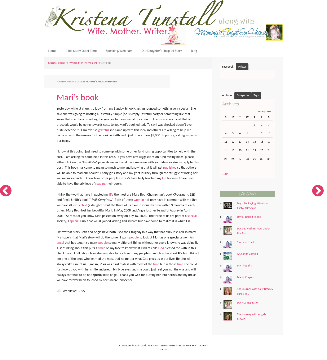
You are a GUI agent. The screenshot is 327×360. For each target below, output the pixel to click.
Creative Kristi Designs (195, 345)
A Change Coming (247, 254)
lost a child (79, 205)
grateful (103, 130)
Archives (227, 95)
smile (189, 135)
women (139, 200)
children (155, 205)
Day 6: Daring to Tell (249, 217)
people (134, 237)
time (156, 264)
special (192, 216)
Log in (163, 349)
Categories (243, 95)
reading (100, 184)
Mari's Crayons (245, 277)
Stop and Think (246, 242)
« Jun (225, 174)
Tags (256, 95)
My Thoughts (244, 265)
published (170, 167)
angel (60, 243)
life (164, 178)
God (161, 248)
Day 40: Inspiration (248, 302)
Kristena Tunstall (164, 22)
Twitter (242, 66)
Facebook (228, 66)
